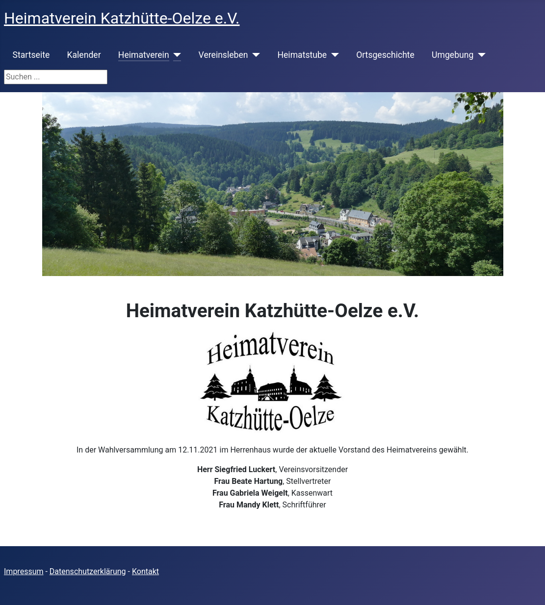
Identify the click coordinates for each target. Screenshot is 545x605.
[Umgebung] (479, 55)
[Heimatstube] (333, 55)
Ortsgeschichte (385, 55)
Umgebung (452, 55)
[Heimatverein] (175, 55)
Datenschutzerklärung (88, 571)
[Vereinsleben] (254, 55)
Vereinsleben (223, 55)
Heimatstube (302, 55)
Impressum (24, 571)
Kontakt (145, 571)
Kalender (84, 55)
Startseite (31, 55)
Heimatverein (143, 55)
